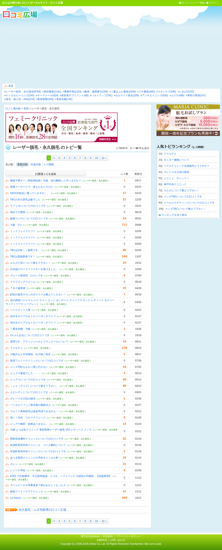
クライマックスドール (23, 281)
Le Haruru (15, 497)
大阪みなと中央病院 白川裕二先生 (30, 354)
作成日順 (36, 164)
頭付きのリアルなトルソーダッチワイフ (33, 316)
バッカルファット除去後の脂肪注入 (30, 404)
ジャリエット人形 (20, 309)
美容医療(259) (45, 99)
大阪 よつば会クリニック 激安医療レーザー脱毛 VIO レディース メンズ (51, 429)
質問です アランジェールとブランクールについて (39, 341)
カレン (14, 464)
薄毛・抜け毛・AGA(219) (20, 99)
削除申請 (102, 540)
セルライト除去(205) (127, 95)
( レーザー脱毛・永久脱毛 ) (95, 180)
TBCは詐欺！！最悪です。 (25, 250)
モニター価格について (176, 159)
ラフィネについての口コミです (28, 205)
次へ (104, 157)
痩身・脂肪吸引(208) (96, 91)
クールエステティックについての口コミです (189, 202)
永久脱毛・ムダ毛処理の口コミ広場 (42, 509)
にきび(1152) (186, 91)
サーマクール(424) (47, 95)
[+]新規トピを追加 (45, 173)
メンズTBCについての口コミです (183, 196)
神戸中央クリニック (175, 184)
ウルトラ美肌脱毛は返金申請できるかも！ (34, 411)
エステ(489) (177, 95)
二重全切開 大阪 (20, 328)
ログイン (214, 2)
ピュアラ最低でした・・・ (25, 373)
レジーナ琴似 (17, 470)
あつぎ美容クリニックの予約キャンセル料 (34, 457)
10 (96, 157)
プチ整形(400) (147, 91)
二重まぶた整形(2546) (123, 91)
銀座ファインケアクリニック (26, 491)
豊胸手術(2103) (73, 91)
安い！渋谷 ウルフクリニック (28, 417)
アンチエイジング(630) (155, 95)
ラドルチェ (16, 347)
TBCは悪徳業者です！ (22, 256)
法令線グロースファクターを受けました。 (34, 269)
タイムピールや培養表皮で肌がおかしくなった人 (38, 485)
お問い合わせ (117, 540)
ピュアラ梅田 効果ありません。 (29, 423)
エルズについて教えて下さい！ (181, 190)
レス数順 (49, 164)
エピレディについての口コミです (29, 392)
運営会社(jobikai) (90, 536)
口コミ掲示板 (13, 108)
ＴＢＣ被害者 (17, 288)
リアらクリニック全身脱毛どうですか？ (187, 165)
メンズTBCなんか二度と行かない (29, 366)
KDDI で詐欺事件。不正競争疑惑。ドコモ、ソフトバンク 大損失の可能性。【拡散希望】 (60, 476)
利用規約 (108, 536)
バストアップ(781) (101, 95)
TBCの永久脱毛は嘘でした (25, 199)
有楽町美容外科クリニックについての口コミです (38, 451)
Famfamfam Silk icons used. (146, 543)
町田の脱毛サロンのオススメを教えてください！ (38, 294)
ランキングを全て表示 (174, 214)
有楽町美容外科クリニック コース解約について (38, 445)
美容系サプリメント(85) (74, 95)
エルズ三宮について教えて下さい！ (30, 262)
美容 (8, 86)
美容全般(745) (64, 99)
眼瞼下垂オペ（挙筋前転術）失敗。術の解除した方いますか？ (45, 180)
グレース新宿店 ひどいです (26, 275)
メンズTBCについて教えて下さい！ (185, 208)
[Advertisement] (111, 50)
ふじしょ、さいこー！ (176, 178)
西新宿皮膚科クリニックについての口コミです (36, 438)
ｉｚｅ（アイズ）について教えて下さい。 (34, 385)
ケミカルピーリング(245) (20, 95)
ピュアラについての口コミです (28, 379)
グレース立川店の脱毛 (23, 398)
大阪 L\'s (16, 224)
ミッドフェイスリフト (23, 231)
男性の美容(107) (196, 95)
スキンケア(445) (167, 91)
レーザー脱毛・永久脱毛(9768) (23, 91)
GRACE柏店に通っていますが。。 (30, 193)
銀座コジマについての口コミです (29, 218)
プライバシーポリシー (128, 536)
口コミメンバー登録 (193, 2)
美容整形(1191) (52, 91)
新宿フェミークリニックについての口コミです (36, 360)
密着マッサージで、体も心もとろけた (31, 186)
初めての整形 (17, 212)
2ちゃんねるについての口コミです (30, 335)
